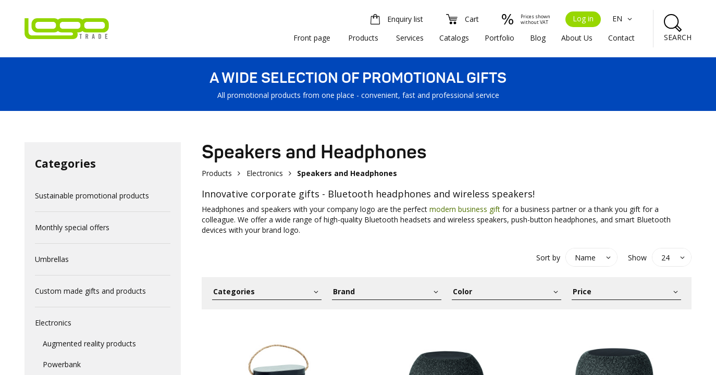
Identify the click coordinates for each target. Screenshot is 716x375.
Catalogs (454, 38)
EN (623, 18)
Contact (621, 38)
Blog (538, 38)
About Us (576, 38)
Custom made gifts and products (90, 291)
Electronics (53, 323)
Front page (311, 38)
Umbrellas (52, 259)
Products (363, 38)
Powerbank (62, 364)
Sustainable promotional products (92, 196)
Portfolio (499, 38)
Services (410, 38)
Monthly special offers (72, 227)
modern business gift (464, 209)
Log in (583, 18)
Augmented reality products (89, 343)
